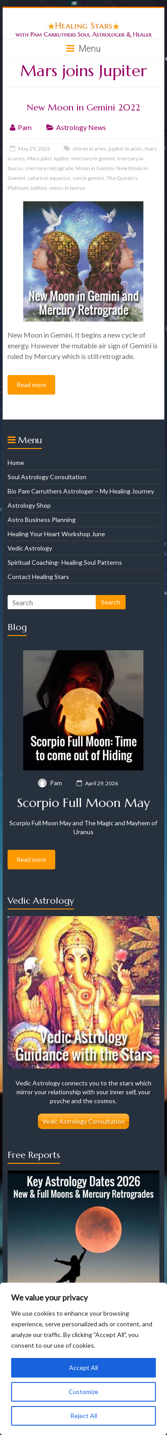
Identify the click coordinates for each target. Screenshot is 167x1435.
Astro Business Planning (42, 519)
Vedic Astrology (30, 548)
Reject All (83, 1415)
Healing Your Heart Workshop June (56, 534)
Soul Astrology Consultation (47, 477)
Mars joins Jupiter (48, 158)
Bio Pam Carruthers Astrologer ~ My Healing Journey (81, 491)
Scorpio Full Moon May (83, 803)
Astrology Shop (29, 505)
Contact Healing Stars (38, 576)
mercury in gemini (93, 158)
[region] (83, 1359)
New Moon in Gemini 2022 (83, 107)
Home (16, 462)
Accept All (83, 1367)
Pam (25, 127)
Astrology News (81, 127)
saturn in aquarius (49, 178)
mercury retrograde (49, 168)
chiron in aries (89, 148)
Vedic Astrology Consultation (83, 1121)
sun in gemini (88, 178)
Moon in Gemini (95, 168)
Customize (83, 1391)
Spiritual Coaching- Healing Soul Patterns (65, 562)
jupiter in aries (126, 148)
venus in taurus (67, 187)
